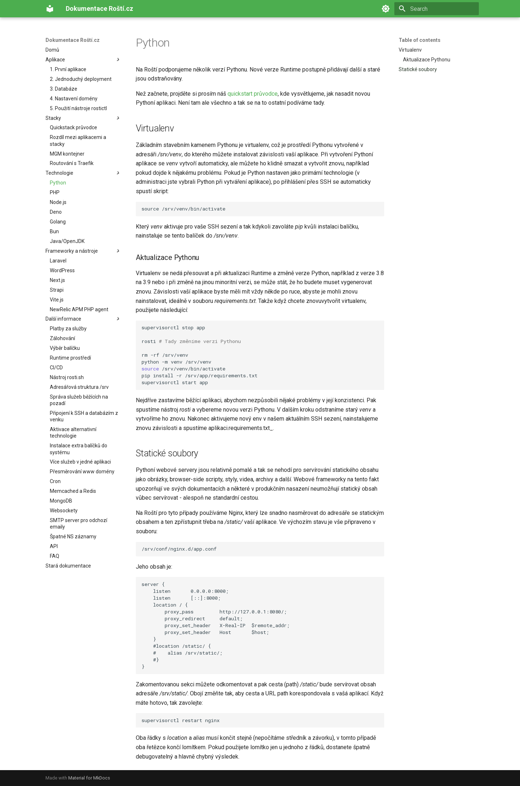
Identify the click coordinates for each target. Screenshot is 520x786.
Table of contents (420, 40)
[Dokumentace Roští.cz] (50, 8)
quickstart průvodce (253, 93)
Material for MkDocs (89, 778)
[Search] (436, 8)
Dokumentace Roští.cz (73, 40)
